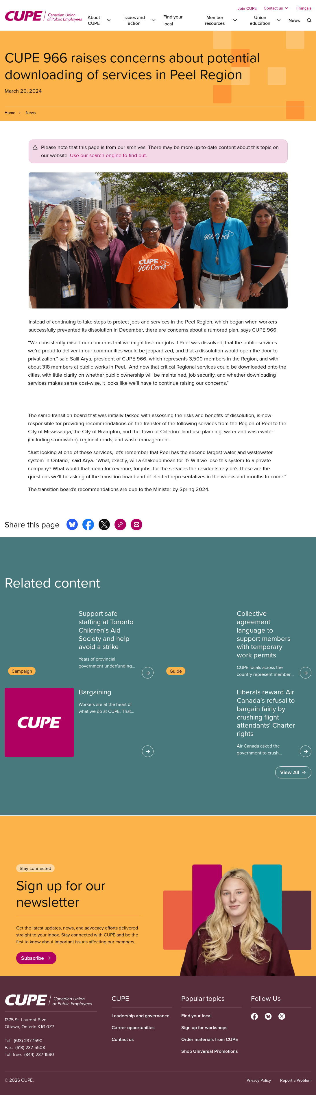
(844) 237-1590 (39, 1054)
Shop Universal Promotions (209, 1051)
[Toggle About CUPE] (97, 20)
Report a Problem (295, 1080)
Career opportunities (133, 1027)
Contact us (123, 1039)
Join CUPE (247, 8)
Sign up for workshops (204, 1027)
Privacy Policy (259, 1080)
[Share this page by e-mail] (136, 525)
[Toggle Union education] (263, 20)
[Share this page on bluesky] (72, 525)
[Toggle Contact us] (276, 8)
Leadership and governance (140, 1015)
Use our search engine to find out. (108, 155)
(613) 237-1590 (28, 1040)
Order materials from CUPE (209, 1039)
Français (303, 8)
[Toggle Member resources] (218, 20)
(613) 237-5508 (30, 1047)
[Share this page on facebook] (88, 525)
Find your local (196, 1015)
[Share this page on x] (104, 525)
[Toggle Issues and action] (138, 20)
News (294, 20)
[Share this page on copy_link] (120, 525)
